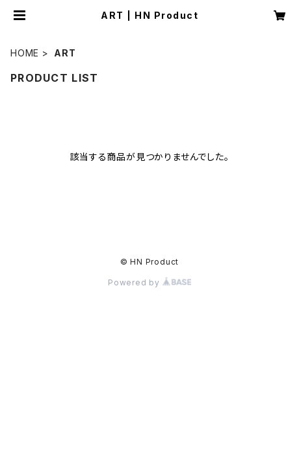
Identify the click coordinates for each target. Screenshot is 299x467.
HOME (24, 52)
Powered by (149, 282)
